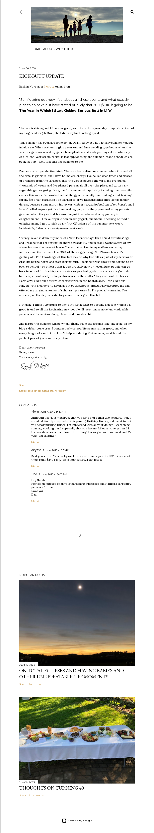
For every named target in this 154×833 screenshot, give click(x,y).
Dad (34, 474)
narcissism (61, 390)
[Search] (132, 11)
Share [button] (22, 385)
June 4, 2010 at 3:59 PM (56, 450)
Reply (35, 441)
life (51, 390)
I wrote (49, 86)
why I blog (65, 49)
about (48, 49)
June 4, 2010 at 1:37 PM (54, 411)
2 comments (36, 795)
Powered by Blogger (77, 820)
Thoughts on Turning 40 (51, 788)
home (36, 49)
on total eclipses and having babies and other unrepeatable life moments (71, 673)
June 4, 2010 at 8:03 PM (53, 474)
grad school (34, 390)
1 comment (35, 684)
